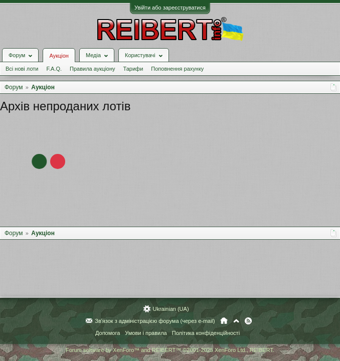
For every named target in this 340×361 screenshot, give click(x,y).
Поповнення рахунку (177, 69)
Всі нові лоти (22, 69)
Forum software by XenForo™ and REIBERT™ (170, 350)
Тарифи (133, 69)
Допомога (107, 333)
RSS (248, 320)
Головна (224, 320)
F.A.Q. (54, 69)
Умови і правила (145, 333)
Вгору (236, 320)
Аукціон (58, 56)
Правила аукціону (92, 69)
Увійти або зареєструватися (170, 8)
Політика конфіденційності (206, 333)
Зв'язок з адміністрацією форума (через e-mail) (155, 321)
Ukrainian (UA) (170, 309)
